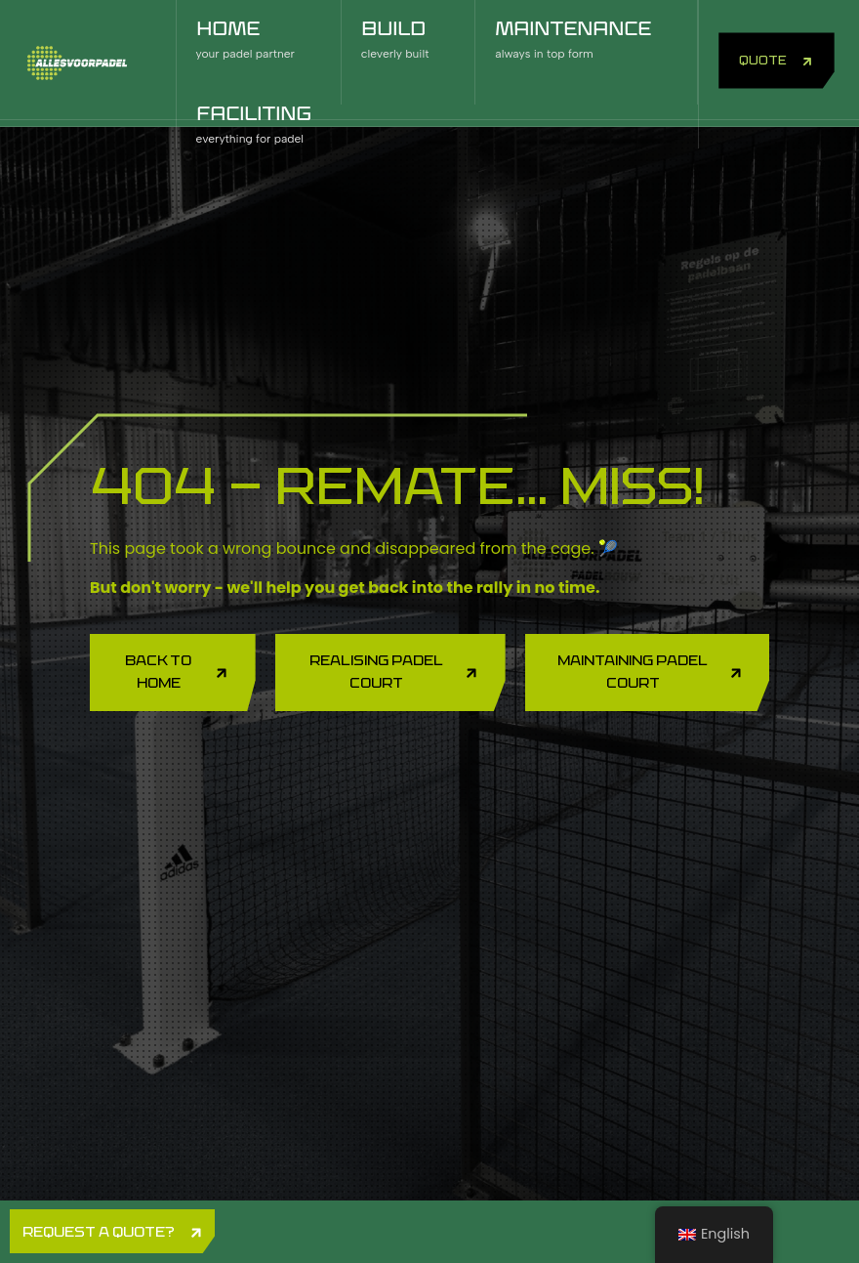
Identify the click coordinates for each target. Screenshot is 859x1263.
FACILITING (256, 126)
